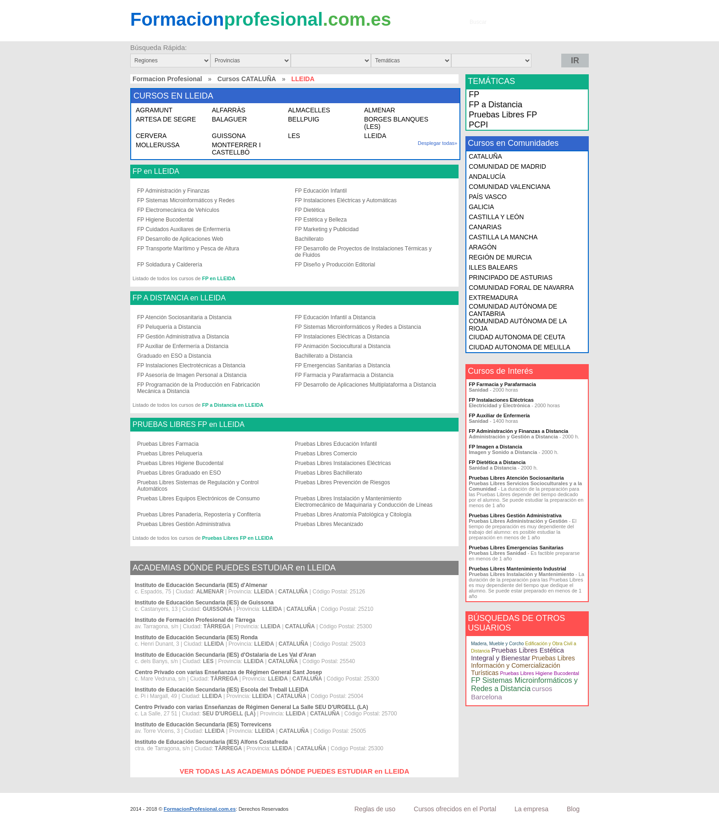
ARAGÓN (483, 247)
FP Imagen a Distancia (495, 446)
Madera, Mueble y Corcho (497, 643)
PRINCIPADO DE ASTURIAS (511, 277)
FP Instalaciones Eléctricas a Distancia (342, 336)
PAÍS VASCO (488, 196)
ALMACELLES (309, 110)
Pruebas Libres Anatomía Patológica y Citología (353, 514)
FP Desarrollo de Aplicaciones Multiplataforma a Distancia (365, 385)
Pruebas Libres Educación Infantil (336, 444)
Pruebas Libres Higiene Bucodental (180, 463)
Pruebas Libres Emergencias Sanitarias (516, 547)
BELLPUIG (303, 119)
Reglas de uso (375, 809)
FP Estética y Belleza (321, 219)
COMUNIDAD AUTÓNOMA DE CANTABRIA (513, 310)
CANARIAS (485, 227)
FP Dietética (310, 210)
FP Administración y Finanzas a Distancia (518, 431)
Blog (573, 809)
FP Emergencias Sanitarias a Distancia (342, 365)
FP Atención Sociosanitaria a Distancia (184, 317)
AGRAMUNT (154, 110)
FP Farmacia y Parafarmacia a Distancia (344, 375)
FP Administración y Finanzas (173, 191)
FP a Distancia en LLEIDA (233, 405)
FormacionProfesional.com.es (200, 809)
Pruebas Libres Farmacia (168, 444)
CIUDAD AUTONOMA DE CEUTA (517, 337)
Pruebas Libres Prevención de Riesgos (342, 482)
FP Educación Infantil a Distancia (335, 317)
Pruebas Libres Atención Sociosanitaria (516, 478)
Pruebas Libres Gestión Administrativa (183, 524)
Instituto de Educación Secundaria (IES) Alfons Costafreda (211, 742)
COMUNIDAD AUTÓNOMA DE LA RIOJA (517, 324)
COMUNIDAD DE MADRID (507, 166)
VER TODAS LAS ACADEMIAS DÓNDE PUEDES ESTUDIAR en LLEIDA (294, 771)
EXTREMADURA (493, 297)
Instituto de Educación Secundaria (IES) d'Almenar (201, 585)
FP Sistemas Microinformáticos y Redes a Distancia (358, 327)
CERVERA (151, 135)
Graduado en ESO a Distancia (174, 356)
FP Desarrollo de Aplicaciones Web (180, 239)
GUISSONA (229, 135)
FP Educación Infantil (321, 191)
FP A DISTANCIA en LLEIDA (179, 298)
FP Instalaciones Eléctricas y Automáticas (346, 200)
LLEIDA (375, 135)
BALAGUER (229, 119)
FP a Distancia (495, 104)
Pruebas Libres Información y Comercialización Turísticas (523, 665)
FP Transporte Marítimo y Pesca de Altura (188, 248)
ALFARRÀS (228, 110)
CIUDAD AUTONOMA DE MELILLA (519, 347)
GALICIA (481, 206)
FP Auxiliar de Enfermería (499, 415)
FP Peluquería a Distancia (169, 327)
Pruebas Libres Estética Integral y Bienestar (517, 654)
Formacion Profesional (167, 79)
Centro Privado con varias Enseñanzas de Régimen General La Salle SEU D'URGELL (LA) (251, 707)
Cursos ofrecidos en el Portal (455, 809)
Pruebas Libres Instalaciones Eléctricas (343, 463)
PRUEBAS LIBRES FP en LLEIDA (188, 424)
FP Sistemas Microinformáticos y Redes (186, 200)
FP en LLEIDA (156, 171)
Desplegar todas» (437, 143)
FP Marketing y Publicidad (327, 229)
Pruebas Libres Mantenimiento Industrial (517, 568)
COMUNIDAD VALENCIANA (509, 186)
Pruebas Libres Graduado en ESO (179, 473)
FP (474, 94)
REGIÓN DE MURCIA (500, 257)
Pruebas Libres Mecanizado (329, 524)
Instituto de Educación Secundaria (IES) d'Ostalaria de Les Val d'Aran (225, 655)
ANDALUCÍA (487, 176)
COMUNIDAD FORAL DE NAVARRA (521, 287)
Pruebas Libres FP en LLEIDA (237, 538)
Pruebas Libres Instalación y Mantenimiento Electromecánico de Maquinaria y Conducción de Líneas (363, 501)
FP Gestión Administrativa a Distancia (183, 336)
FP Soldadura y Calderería (169, 264)
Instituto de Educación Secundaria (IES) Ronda (196, 637)
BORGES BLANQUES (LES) (396, 123)
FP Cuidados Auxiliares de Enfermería (183, 229)
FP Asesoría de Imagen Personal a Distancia (192, 375)
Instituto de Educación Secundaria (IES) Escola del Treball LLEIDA (222, 690)
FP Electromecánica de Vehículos (178, 210)
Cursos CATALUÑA (246, 79)
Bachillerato (309, 239)
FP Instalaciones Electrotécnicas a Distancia (191, 365)
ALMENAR (379, 110)
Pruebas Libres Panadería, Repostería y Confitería (198, 514)
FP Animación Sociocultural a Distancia (343, 346)
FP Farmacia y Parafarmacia (502, 384)
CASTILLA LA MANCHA (503, 237)
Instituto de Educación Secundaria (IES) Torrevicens (203, 724)
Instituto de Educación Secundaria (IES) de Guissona (204, 602)
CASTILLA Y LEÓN (496, 217)
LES (294, 135)
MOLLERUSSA (158, 145)
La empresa (531, 809)
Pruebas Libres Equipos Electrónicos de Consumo (198, 498)
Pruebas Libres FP (503, 114)
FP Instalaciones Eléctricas (501, 400)
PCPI (478, 124)
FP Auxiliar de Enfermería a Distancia (182, 346)
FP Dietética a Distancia (497, 462)
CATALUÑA (485, 156)
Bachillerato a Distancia (323, 356)
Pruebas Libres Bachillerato (328, 473)
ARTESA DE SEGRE (166, 119)
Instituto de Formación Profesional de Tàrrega (195, 620)
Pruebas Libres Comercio (326, 453)
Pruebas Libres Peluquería (169, 453)
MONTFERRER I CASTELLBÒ (236, 148)
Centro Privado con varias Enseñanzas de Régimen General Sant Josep (228, 672)
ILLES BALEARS (493, 267)
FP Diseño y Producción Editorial (335, 264)
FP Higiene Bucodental (165, 219)
